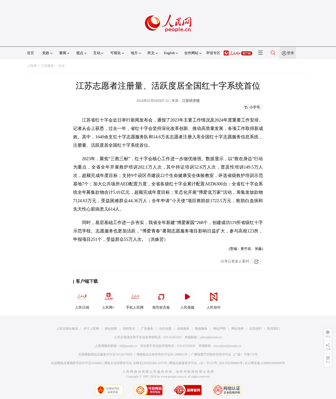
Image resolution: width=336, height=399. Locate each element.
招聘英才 (129, 328)
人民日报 (82, 299)
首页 (30, 53)
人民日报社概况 (67, 328)
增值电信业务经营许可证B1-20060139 (161, 354)
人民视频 (187, 299)
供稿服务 (183, 328)
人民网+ (108, 299)
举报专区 (213, 53)
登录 (290, 53)
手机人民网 (135, 299)
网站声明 (219, 328)
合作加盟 (165, 328)
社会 (62, 65)
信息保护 (255, 328)
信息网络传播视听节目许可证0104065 (76, 363)
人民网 (32, 65)
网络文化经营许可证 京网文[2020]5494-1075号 (135, 363)
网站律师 (237, 328)
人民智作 (213, 299)
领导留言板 (161, 299)
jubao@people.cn (211, 337)
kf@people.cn (128, 346)
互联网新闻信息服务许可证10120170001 (105, 354)
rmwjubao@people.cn (227, 346)
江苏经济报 (191, 101)
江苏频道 (47, 65)
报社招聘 (111, 328)
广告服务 (147, 328)
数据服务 (201, 328)
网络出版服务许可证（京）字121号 (193, 363)
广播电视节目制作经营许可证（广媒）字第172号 (224, 354)
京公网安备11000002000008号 (265, 363)
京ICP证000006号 (231, 363)
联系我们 (273, 328)
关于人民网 (91, 328)
